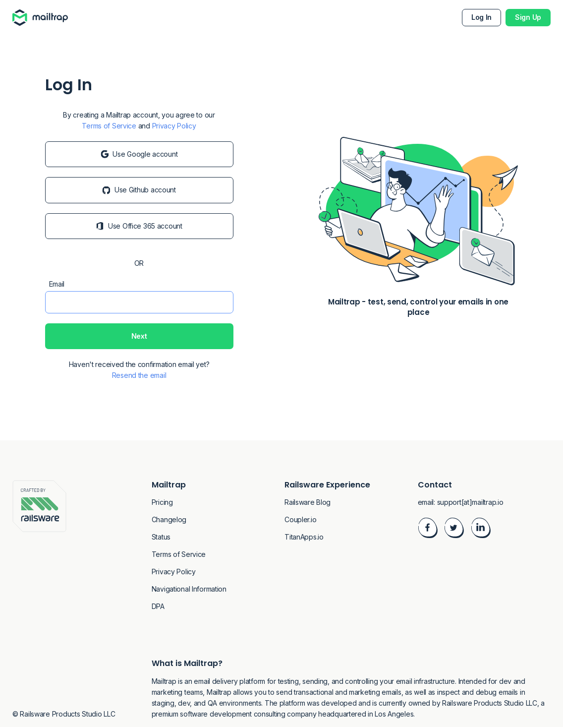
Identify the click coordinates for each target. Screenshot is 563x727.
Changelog (169, 519)
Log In (481, 17)
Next (139, 336)
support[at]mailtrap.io (470, 502)
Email (57, 284)
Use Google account (139, 154)
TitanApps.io (304, 537)
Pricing (162, 502)
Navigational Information (189, 589)
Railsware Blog (307, 502)
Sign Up (528, 17)
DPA (158, 606)
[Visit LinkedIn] (481, 529)
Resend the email (139, 375)
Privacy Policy (174, 125)
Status (161, 537)
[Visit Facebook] (428, 529)
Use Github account (139, 189)
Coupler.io (300, 519)
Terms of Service (109, 125)
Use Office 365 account (139, 226)
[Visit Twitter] (454, 529)
